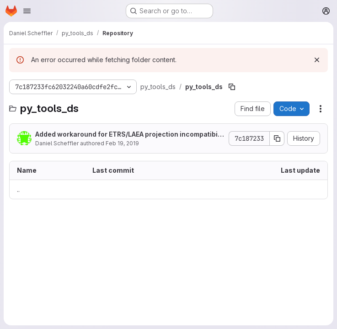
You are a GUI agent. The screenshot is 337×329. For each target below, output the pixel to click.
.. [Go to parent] (18, 189)
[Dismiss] (316, 59)
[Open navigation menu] (27, 11)
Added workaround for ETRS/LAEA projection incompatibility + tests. (129, 134)
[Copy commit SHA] (277, 138)
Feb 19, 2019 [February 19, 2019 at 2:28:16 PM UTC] (122, 143)
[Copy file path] (232, 87)
